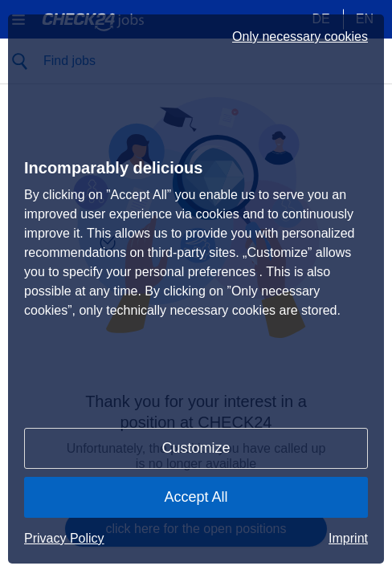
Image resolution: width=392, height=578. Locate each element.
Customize (195, 448)
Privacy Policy (64, 538)
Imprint (348, 538)
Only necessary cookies (300, 37)
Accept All (195, 497)
